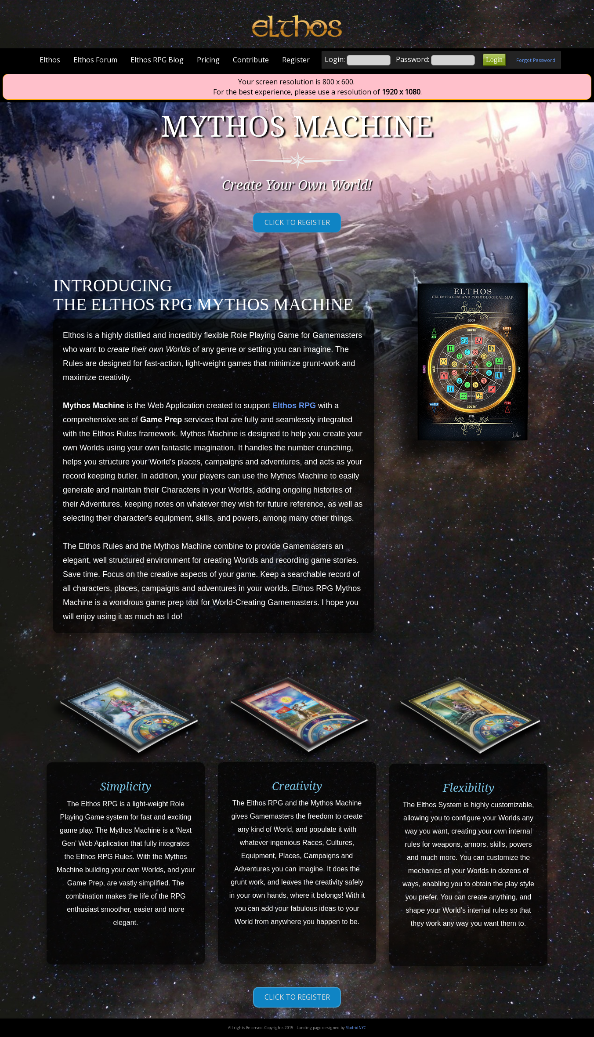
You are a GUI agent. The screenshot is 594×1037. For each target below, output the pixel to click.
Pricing (208, 60)
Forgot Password (535, 60)
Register (296, 60)
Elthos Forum (95, 60)
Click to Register (297, 222)
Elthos (50, 60)
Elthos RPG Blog (157, 60)
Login (494, 59)
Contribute (251, 60)
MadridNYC (355, 1027)
